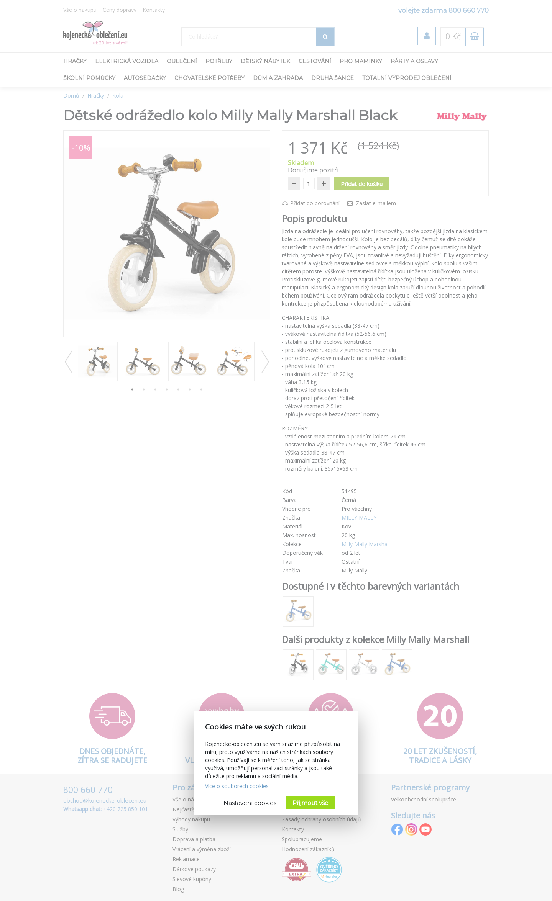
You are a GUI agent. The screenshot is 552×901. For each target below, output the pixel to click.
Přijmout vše (310, 802)
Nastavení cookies (249, 802)
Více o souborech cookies (237, 786)
